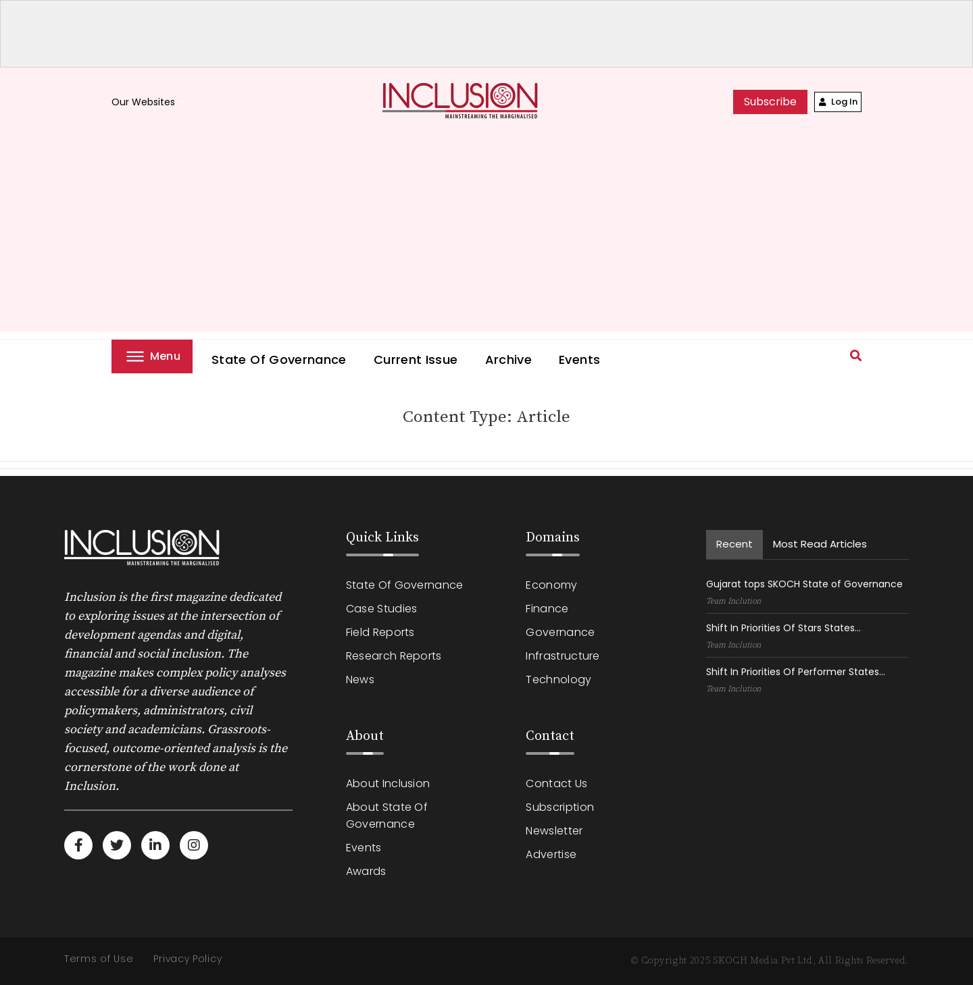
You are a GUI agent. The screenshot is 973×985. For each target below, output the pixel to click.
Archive (508, 359)
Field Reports (380, 632)
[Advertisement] (486, 237)
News (360, 679)
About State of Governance (387, 815)
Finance (547, 608)
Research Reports (394, 656)
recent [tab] (734, 544)
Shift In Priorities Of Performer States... (795, 671)
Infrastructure (562, 656)
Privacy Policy (187, 958)
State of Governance (279, 359)
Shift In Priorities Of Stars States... (783, 628)
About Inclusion (388, 783)
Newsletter (554, 830)
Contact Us (556, 783)
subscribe (770, 101)
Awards (366, 871)
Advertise (551, 854)
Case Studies (382, 608)
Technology (558, 679)
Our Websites (150, 102)
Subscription (560, 807)
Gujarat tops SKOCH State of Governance (804, 584)
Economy (551, 585)
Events (579, 359)
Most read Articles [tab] (820, 544)
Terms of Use (98, 958)
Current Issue (416, 359)
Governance (560, 632)
